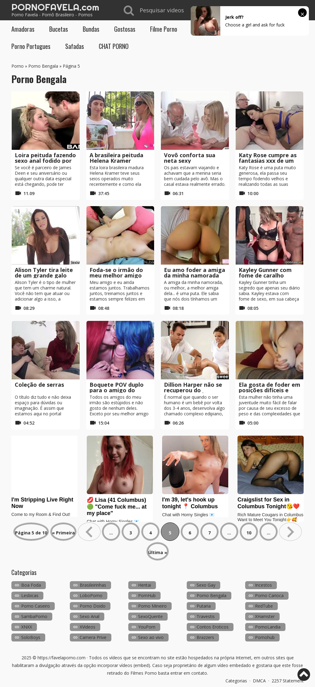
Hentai (144, 585)
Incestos (263, 585)
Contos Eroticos (213, 627)
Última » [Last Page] (157, 552)
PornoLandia (268, 627)
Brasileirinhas (93, 585)
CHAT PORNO (114, 46)
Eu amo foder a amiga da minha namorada (194, 272)
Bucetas (58, 29)
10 (248, 533)
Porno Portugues (30, 46)
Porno (17, 66)
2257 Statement (288, 681)
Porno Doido (93, 606)
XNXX (26, 627)
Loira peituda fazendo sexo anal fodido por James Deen (45, 160)
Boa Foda (31, 585)
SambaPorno (34, 616)
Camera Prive (93, 637)
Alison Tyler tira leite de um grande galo (44, 272)
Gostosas (124, 29)
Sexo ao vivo (151, 637)
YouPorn (146, 627)
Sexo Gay (206, 585)
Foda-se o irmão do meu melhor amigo (116, 272)
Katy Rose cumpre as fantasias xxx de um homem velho (268, 160)
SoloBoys (30, 637)
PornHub (147, 595)
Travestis (206, 616)
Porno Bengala (43, 66)
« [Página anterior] (89, 531)
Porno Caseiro (35, 606)
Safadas (74, 46)
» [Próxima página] (290, 531)
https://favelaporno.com (62, 658)
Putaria (204, 606)
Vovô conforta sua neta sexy (189, 157)
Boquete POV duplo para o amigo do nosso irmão (117, 390)
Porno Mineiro (152, 606)
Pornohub (265, 637)
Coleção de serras (39, 384)
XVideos (87, 627)
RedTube (264, 606)
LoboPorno (91, 595)
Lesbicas (29, 595)
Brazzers (205, 637)
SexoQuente (150, 616)
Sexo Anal (89, 616)
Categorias (236, 681)
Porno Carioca (269, 595)
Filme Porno (163, 29)
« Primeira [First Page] (63, 533)
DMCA (259, 681)
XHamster (265, 616)
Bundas (91, 29)
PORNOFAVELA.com (55, 7)
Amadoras (22, 29)
